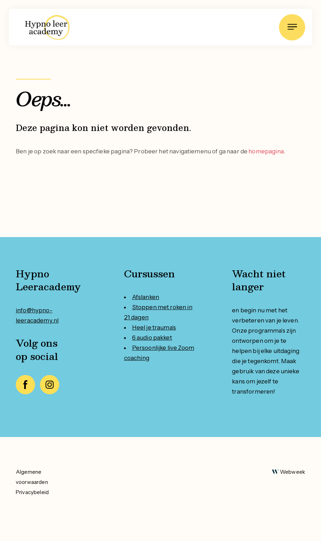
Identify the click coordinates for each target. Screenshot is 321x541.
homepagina (266, 151)
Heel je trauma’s (154, 327)
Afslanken (145, 296)
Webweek (292, 472)
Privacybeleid (32, 492)
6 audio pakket (152, 337)
